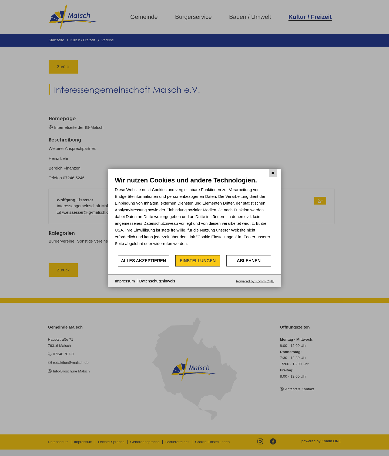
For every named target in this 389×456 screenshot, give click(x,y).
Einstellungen (198, 260)
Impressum (125, 281)
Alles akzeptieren (143, 260)
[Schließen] (273, 173)
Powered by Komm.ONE (255, 281)
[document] (194, 215)
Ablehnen (249, 260)
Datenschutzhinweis (157, 281)
